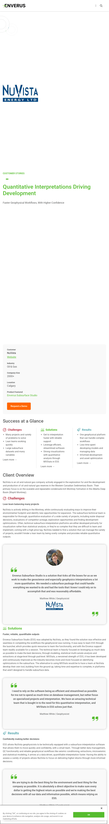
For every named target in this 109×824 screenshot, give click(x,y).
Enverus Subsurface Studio (22, 395)
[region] (53, 814)
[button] (101, 6)
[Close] (101, 808)
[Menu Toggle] (95, 5)
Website (11, 357)
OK (89, 815)
